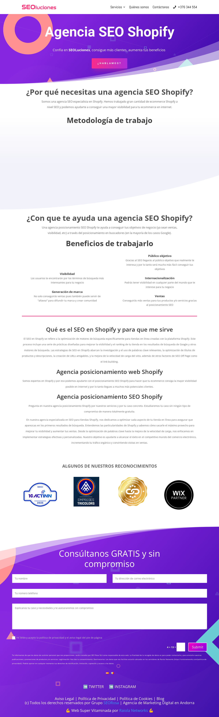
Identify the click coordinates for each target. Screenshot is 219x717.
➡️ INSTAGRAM (122, 686)
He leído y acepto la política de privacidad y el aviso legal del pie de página (57, 637)
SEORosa (111, 702)
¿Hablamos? (109, 63)
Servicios (116, 7)
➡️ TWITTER (93, 686)
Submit (197, 647)
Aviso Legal (64, 698)
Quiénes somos (139, 7)
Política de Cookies (136, 698)
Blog (160, 698)
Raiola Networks (133, 710)
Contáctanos (161, 7)
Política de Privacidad (96, 698)
